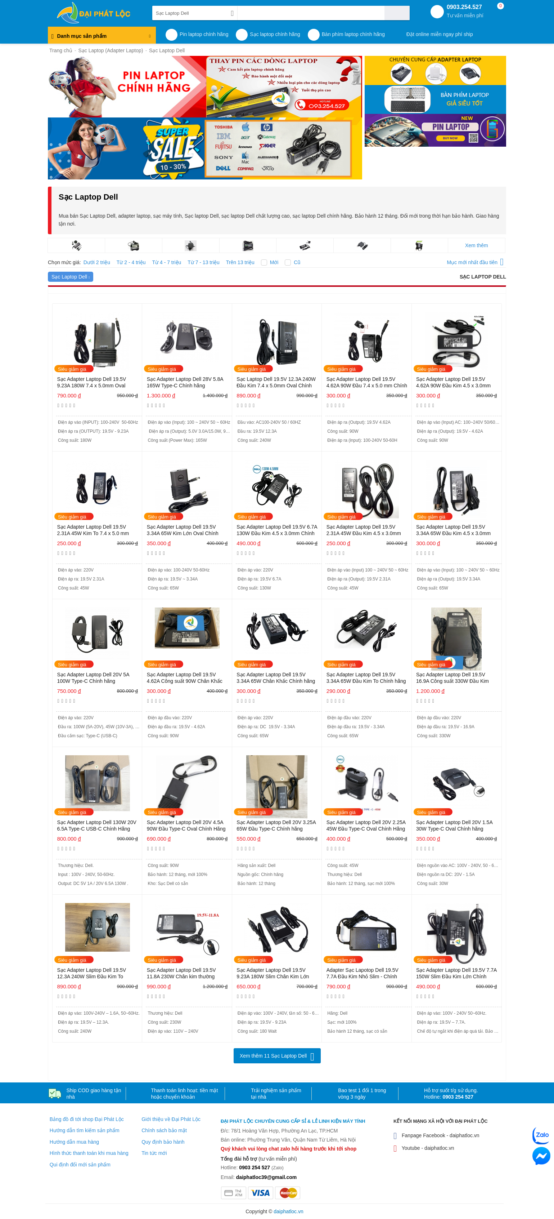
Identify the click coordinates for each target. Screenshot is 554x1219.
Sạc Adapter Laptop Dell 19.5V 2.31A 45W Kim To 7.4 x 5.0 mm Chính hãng (93, 530)
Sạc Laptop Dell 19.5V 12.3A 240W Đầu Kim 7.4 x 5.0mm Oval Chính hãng (276, 383)
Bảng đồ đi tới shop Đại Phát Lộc (87, 1119)
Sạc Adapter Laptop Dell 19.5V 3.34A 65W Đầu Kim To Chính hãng (366, 678)
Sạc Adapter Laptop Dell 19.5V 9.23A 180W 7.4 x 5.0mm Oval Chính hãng (91, 383)
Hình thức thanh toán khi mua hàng (89, 1153)
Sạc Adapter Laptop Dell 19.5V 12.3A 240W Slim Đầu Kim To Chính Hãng (91, 973)
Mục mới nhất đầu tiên (475, 261)
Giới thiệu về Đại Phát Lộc (171, 1119)
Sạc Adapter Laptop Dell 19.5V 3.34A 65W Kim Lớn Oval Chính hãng (183, 530)
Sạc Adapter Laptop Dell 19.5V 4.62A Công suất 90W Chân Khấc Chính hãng (184, 678)
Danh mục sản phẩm (100, 38)
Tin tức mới (154, 1153)
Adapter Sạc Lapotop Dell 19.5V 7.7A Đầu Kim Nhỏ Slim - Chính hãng (362, 973)
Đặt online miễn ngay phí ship (439, 34)
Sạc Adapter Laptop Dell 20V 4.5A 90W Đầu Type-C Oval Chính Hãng (186, 825)
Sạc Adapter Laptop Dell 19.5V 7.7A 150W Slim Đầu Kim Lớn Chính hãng (456, 973)
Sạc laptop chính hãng (275, 34)
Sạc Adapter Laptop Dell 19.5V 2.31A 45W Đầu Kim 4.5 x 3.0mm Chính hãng (363, 530)
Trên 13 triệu (240, 262)
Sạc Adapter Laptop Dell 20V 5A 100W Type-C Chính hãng (93, 678)
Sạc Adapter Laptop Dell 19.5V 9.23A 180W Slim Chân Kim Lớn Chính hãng (273, 973)
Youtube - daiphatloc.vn (423, 1148)
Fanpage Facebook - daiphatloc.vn (436, 1135)
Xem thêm (476, 245)
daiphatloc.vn (288, 1211)
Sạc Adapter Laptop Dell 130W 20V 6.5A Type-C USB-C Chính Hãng (96, 825)
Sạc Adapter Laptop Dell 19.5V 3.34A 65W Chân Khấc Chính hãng (276, 678)
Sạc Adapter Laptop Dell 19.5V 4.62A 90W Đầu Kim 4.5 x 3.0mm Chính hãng (453, 383)
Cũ (297, 262)
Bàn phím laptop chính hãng (353, 34)
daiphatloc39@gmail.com (266, 1177)
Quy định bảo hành (162, 1142)
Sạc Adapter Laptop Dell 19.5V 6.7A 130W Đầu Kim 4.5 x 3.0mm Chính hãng (277, 530)
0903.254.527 (465, 11)
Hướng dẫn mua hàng (74, 1142)
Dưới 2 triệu (97, 262)
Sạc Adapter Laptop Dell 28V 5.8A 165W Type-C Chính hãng (185, 382)
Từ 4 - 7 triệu (166, 262)
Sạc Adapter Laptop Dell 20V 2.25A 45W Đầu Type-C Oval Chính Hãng (366, 825)
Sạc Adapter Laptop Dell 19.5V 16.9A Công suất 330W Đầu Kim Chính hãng (452, 678)
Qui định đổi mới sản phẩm (80, 1164)
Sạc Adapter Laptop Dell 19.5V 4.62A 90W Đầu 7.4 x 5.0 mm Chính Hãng (366, 383)
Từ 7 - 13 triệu (204, 262)
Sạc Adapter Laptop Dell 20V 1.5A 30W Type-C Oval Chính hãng (454, 825)
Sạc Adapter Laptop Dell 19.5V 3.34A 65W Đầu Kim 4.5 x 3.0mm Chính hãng (453, 530)
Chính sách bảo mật (164, 1130)
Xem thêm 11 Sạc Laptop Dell (273, 1056)
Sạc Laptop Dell (70, 277)
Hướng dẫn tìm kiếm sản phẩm (85, 1130)
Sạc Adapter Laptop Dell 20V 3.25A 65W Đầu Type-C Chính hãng (276, 825)
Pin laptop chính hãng (204, 34)
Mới (274, 262)
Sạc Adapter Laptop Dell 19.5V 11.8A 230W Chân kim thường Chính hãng (181, 973)
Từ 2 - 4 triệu (131, 262)
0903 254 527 (457, 1097)
